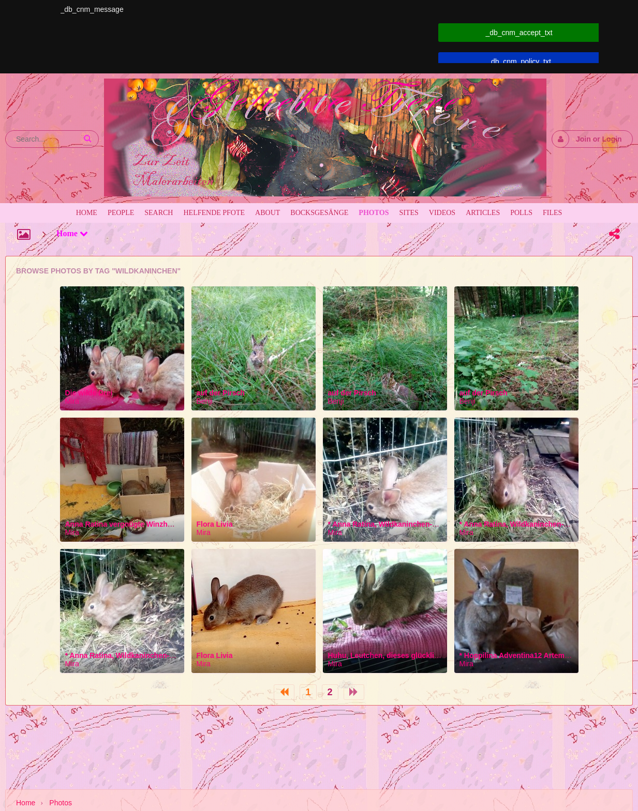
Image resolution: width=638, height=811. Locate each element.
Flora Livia (215, 524)
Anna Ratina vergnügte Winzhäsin (123, 524)
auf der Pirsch (221, 393)
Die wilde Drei (89, 393)
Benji (205, 401)
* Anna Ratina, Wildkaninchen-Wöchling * (399, 524)
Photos (60, 803)
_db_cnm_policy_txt (519, 61)
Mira (72, 401)
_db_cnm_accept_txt (518, 32)
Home (72, 233)
